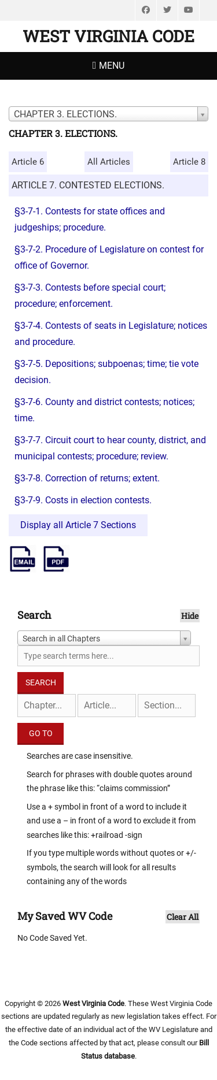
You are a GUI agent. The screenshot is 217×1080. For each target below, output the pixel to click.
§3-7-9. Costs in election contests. (83, 500)
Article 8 (189, 162)
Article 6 (28, 162)
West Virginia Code (108, 36)
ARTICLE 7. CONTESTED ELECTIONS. (88, 185)
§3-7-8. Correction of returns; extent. (87, 478)
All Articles (108, 162)
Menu (111, 65)
